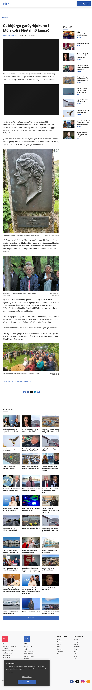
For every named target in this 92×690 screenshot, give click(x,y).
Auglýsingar (27, 649)
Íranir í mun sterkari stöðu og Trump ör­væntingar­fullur (50, 490)
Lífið (58, 646)
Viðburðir (77, 646)
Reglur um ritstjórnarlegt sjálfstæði (9, 647)
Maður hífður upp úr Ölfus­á (31, 528)
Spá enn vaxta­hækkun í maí (31, 612)
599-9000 (7, 657)
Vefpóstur (26, 663)
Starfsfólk (26, 658)
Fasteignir (77, 642)
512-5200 (29, 646)
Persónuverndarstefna (8, 650)
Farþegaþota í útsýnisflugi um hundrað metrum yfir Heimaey (50, 530)
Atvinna (76, 644)
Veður (75, 649)
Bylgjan (76, 651)
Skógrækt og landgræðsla (23, 381)
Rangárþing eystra (8, 381)
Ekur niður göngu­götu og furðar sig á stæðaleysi (83, 67)
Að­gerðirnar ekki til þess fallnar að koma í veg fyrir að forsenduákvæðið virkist (31, 570)
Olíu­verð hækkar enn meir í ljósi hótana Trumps (82, 90)
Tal (75, 658)
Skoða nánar (9, 677)
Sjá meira (31, 618)
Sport (59, 644)
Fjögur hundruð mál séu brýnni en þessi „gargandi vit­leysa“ (50, 468)
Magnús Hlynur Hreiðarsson (11, 35)
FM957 (76, 654)
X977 (75, 656)
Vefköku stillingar (15, 682)
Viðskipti (60, 642)
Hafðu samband (28, 651)
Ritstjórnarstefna (29, 654)
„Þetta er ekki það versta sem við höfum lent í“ (82, 56)
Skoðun (59, 649)
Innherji (76, 639)
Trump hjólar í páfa (83, 43)
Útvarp (59, 654)
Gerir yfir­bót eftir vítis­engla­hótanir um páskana (82, 134)
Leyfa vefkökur (38, 682)
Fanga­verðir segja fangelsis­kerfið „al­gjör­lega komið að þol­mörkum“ (50, 431)
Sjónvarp (60, 651)
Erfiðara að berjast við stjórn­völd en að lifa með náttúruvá (11, 431)
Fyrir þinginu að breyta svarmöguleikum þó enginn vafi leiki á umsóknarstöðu (11, 589)
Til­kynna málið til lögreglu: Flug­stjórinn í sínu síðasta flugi (50, 510)
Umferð (26, 661)
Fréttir (59, 639)
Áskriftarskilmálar (29, 656)
